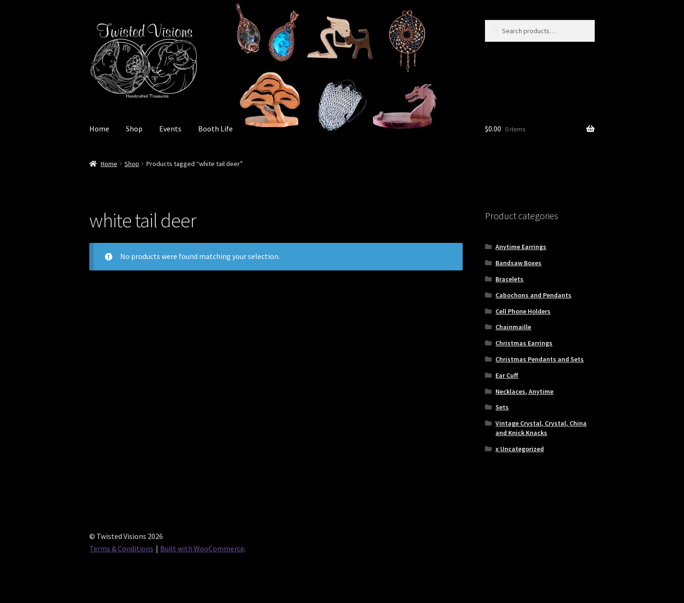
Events (170, 128)
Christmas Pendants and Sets (539, 359)
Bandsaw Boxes (518, 263)
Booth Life (215, 128)
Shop (134, 128)
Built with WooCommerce (202, 548)
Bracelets (509, 279)
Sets (502, 407)
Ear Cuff (506, 375)
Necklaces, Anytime (524, 391)
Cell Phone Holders (523, 311)
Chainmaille (513, 327)
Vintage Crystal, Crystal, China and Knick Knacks (541, 428)
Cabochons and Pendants (533, 295)
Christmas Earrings (523, 343)
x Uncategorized (519, 449)
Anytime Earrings (520, 246)
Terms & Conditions (121, 548)
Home (99, 128)
